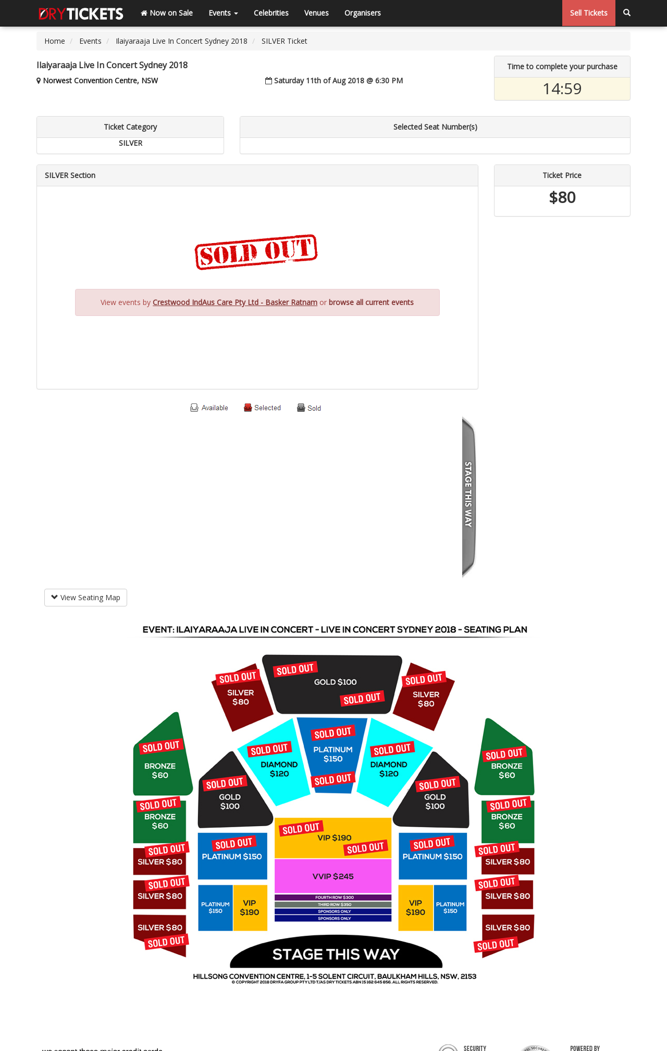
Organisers (362, 13)
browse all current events (371, 302)
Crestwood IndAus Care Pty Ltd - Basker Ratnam (235, 302)
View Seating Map (85, 597)
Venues (316, 13)
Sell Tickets (589, 13)
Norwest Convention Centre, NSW (100, 80)
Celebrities (271, 13)
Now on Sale (167, 13)
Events (223, 13)
